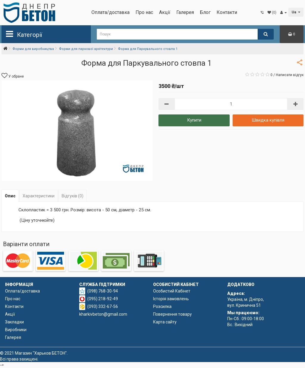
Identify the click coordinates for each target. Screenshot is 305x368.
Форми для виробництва (33, 49)
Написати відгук (290, 75)
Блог (205, 12)
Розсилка (162, 306)
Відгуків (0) (72, 196)
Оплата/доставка (110, 12)
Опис (10, 196)
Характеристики (39, 196)
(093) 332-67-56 (102, 306)
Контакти (227, 12)
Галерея (185, 12)
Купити (194, 120)
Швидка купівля (268, 120)
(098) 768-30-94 (102, 291)
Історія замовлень (171, 298)
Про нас (144, 12)
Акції (164, 12)
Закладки (14, 322)
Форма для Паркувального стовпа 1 (148, 49)
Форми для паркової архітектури (86, 49)
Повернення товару (172, 314)
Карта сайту (165, 322)
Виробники (16, 329)
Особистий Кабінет (171, 291)
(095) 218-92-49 (102, 298)
